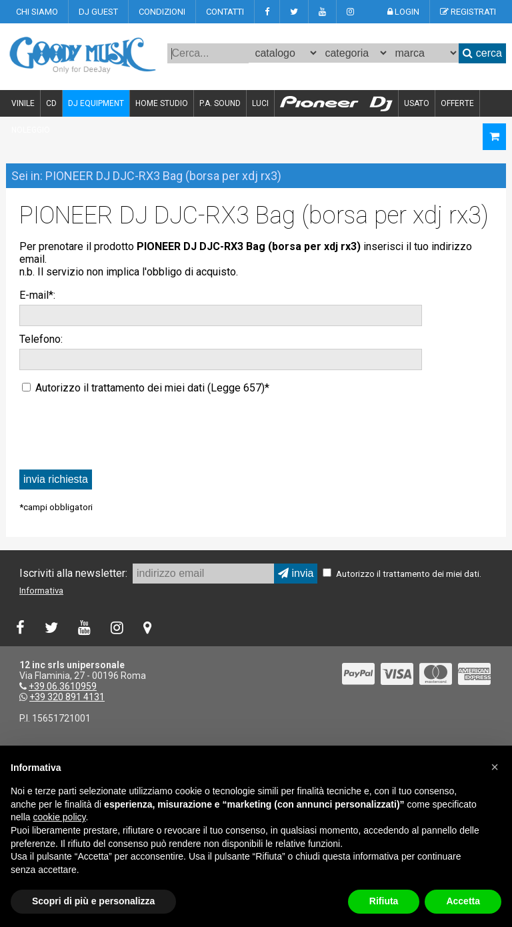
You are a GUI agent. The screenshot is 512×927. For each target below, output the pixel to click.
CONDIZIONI (162, 12)
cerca (482, 53)
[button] (494, 767)
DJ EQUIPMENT (96, 103)
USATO (416, 103)
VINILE (23, 103)
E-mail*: (37, 295)
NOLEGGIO (30, 130)
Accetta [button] (463, 901)
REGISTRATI (468, 12)
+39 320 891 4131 (67, 697)
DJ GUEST (98, 12)
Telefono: (41, 339)
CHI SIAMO (37, 12)
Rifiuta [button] (384, 901)
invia (295, 573)
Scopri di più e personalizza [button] (93, 901)
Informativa (41, 591)
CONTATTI (225, 12)
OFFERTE (457, 103)
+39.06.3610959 (63, 686)
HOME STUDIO (161, 103)
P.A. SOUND (220, 103)
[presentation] (120, 431)
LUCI (260, 103)
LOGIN (403, 12)
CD (51, 103)
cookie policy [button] (59, 817)
